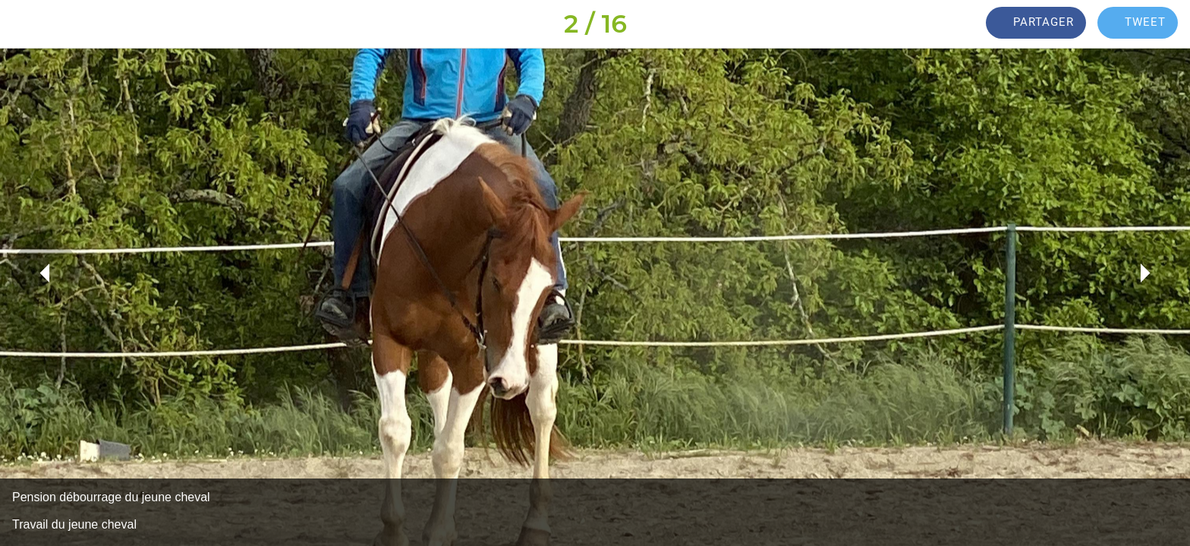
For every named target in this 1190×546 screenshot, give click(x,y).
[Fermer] (30, 24)
